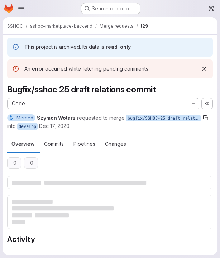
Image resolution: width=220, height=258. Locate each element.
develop (27, 126)
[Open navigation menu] (21, 8)
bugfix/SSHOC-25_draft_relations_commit (164, 118)
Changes (115, 144)
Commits (54, 144)
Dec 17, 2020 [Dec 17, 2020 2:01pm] (54, 126)
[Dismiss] (204, 68)
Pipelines (84, 144)
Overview (22, 144)
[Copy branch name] (205, 118)
